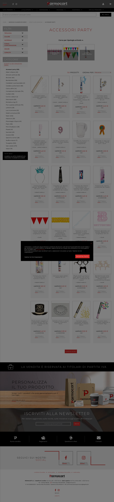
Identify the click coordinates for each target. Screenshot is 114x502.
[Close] (91, 243)
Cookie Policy (40, 249)
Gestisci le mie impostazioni (33, 257)
